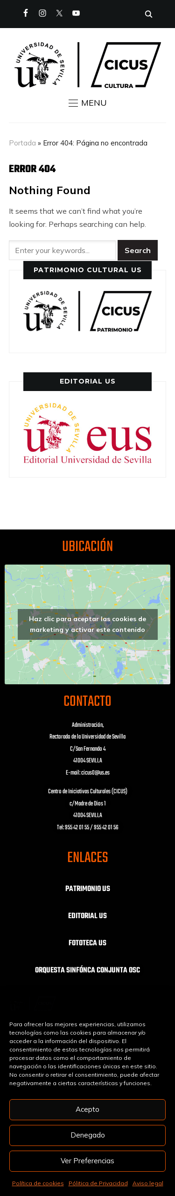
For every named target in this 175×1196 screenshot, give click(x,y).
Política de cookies (38, 1183)
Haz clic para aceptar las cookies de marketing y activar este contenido (87, 624)
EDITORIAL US (87, 916)
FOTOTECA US (87, 943)
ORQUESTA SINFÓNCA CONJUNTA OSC (87, 970)
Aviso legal (148, 1183)
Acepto (87, 1109)
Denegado (87, 1135)
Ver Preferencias (87, 1160)
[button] (88, 103)
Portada (22, 142)
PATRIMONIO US (87, 889)
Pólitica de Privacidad (98, 1183)
